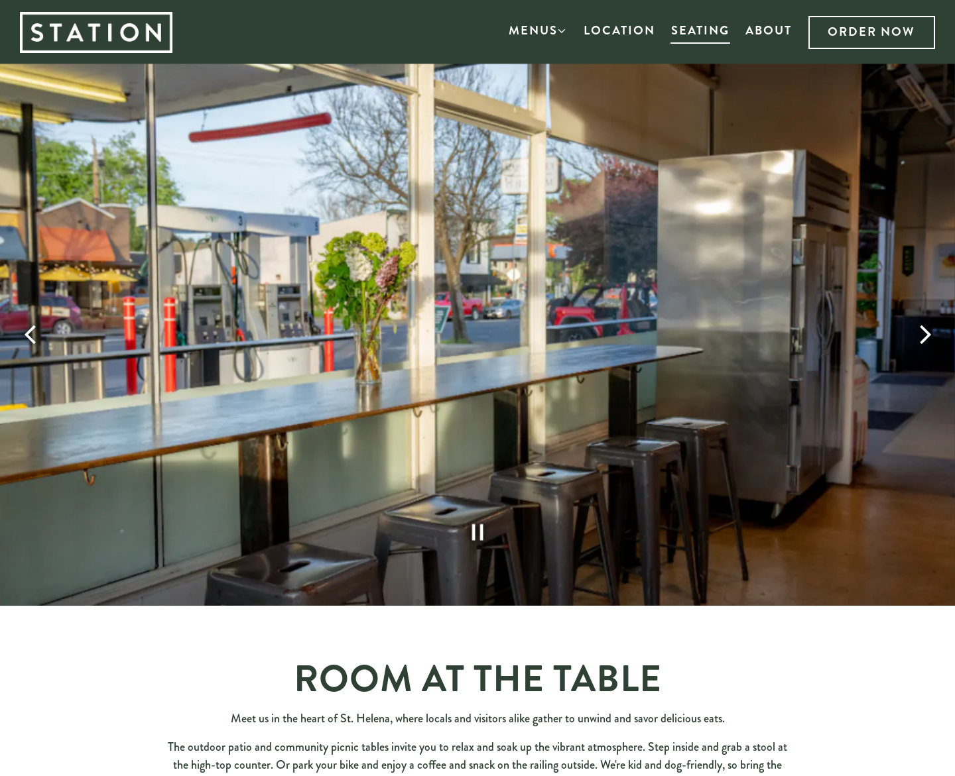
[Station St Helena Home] (109, 31)
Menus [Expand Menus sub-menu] (538, 30)
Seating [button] (700, 30)
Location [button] (619, 30)
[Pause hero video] (477, 515)
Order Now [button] (871, 31)
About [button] (768, 30)
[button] (493, 31)
